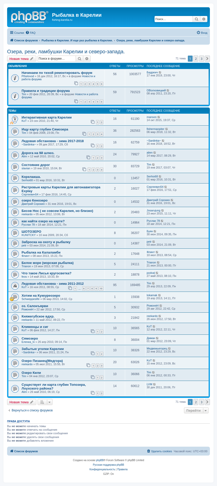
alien (150, 152)
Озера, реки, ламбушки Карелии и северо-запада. (66, 51)
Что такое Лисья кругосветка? (47, 273)
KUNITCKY (29, 235)
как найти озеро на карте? (43, 221)
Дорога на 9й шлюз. (38, 153)
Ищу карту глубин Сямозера (45, 129)
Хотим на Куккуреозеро (41, 295)
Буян (150, 231)
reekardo (27, 214)
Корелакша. (31, 177)
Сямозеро (30, 338)
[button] (207, 59)
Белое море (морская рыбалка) (48, 263)
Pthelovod (28, 76)
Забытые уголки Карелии (43, 349)
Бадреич (152, 72)
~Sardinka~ (29, 144)
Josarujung (153, 210)
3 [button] (202, 58)
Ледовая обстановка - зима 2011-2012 (53, 284)
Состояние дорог (36, 165)
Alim (24, 156)
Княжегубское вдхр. (38, 316)
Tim (24, 94)
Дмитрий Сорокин (33, 203)
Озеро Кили (31, 373)
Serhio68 (27, 180)
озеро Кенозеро (34, 200)
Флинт (26, 255)
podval (151, 272)
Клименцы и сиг (35, 327)
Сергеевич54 (30, 194)
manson (152, 117)
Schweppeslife (31, 298)
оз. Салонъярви (35, 306)
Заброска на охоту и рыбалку (46, 242)
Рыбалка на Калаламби (41, 252)
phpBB (100, 460)
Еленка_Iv (28, 341)
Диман (151, 338)
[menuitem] (30, 33)
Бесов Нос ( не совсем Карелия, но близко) (57, 211)
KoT (24, 120)
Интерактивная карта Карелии (47, 117)
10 (101, 288)
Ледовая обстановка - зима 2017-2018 (53, 141)
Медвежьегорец (157, 348)
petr (24, 245)
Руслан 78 (28, 224)
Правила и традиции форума (46, 91)
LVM (149, 384)
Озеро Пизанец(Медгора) (42, 361)
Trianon (26, 266)
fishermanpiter (155, 128)
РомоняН (28, 309)
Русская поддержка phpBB (108, 464)
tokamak (152, 295)
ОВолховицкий (156, 90)
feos (24, 276)
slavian (26, 168)
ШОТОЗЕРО (31, 231)
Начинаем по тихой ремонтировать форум (57, 73)
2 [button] (196, 58)
